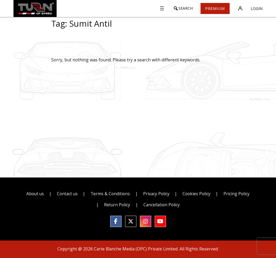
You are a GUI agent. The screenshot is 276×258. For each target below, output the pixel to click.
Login (257, 8)
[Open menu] (159, 8)
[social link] (116, 221)
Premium (214, 8)
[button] (180, 8)
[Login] (240, 8)
